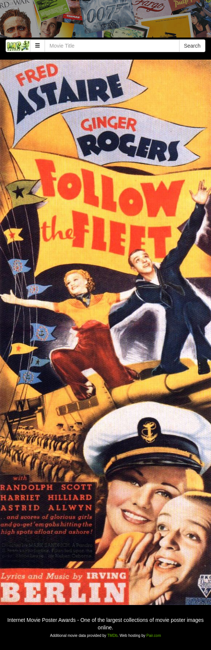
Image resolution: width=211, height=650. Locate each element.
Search (192, 46)
